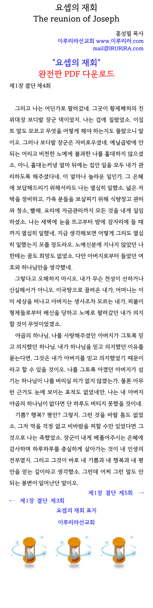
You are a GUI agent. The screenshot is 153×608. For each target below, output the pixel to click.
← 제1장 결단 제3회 (37, 500)
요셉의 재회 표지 (76, 510)
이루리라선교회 (76, 522)
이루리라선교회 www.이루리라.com (101, 40)
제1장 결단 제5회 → (116, 492)
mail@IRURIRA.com (118, 48)
